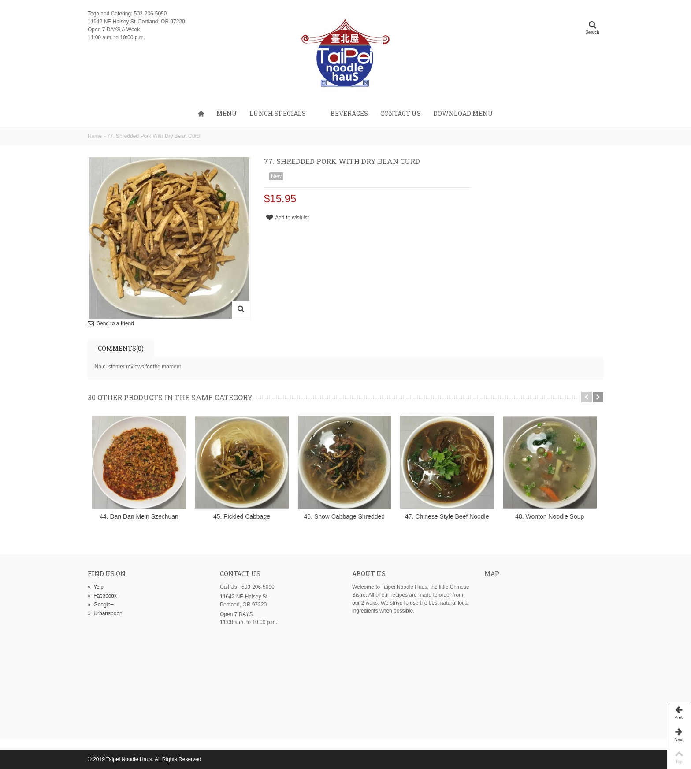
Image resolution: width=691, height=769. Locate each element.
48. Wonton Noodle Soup (551, 516)
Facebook (102, 596)
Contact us (400, 113)
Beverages (349, 113)
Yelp (96, 587)
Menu (226, 113)
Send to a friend (115, 323)
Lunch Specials (277, 113)
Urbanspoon (105, 614)
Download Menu (463, 113)
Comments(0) (121, 348)
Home (95, 136)
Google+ (101, 605)
